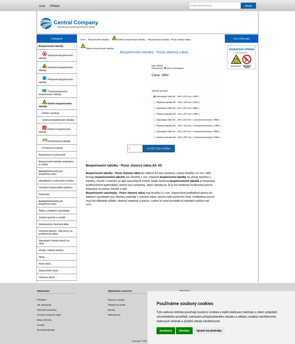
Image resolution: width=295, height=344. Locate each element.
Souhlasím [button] (166, 330)
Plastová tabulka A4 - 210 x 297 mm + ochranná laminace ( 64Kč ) (189, 137)
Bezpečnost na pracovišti (52, 154)
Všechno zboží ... (48, 277)
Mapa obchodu (44, 320)
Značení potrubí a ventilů (52, 217)
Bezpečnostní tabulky (98, 39)
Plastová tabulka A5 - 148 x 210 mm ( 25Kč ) (178, 102)
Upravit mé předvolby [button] (208, 330)
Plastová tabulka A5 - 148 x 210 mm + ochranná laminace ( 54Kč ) (189, 125)
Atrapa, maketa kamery (51, 250)
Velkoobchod (114, 314)
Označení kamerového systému (55, 187)
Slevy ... (43, 257)
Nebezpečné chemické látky (54, 224)
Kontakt (40, 325)
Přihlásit (54, 5)
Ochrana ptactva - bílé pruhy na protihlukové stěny (55, 232)
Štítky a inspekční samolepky (54, 210)
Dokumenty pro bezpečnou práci (51, 172)
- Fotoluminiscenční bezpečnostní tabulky (53, 92)
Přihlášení (42, 299)
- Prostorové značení (51, 147)
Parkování (44, 194)
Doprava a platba (116, 299)
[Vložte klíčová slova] (215, 6)
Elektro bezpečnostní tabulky (128, 39)
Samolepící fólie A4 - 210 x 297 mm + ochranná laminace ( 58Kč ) (188, 131)
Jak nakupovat (44, 305)
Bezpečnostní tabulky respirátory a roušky (56, 163)
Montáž (111, 310)
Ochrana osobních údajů (49, 314)
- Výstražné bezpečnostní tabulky (56, 67)
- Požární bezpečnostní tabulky (55, 129)
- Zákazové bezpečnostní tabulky (56, 55)
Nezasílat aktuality (46, 330)
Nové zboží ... (46, 263)
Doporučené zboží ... (50, 270)
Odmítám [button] (184, 330)
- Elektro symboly (49, 113)
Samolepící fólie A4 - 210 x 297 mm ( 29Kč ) (178, 108)
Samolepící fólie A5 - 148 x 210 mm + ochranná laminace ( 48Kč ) (188, 119)
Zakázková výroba (116, 305)
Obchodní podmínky (47, 310)
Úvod (42, 5)
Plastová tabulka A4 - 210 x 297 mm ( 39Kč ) (178, 114)
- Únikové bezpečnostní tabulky (56, 119)
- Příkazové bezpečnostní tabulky (56, 80)
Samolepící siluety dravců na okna (54, 242)
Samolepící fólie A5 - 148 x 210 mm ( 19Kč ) (178, 96)
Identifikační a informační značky (56, 180)
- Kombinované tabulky (54, 140)
